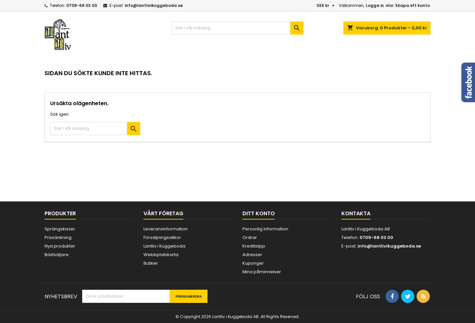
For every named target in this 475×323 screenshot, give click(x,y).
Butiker (150, 263)
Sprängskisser (60, 229)
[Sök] (237, 28)
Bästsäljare (57, 254)
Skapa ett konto (412, 5)
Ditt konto (258, 213)
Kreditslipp (253, 246)
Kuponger (253, 263)
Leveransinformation (165, 229)
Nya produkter (60, 246)
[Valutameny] (326, 5)
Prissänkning (58, 237)
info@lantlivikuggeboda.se (154, 5)
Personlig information (265, 229)
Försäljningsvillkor (162, 237)
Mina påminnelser (261, 272)
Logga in (375, 5)
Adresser (252, 254)
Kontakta (355, 213)
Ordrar (249, 237)
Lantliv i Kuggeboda (164, 246)
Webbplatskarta (160, 254)
